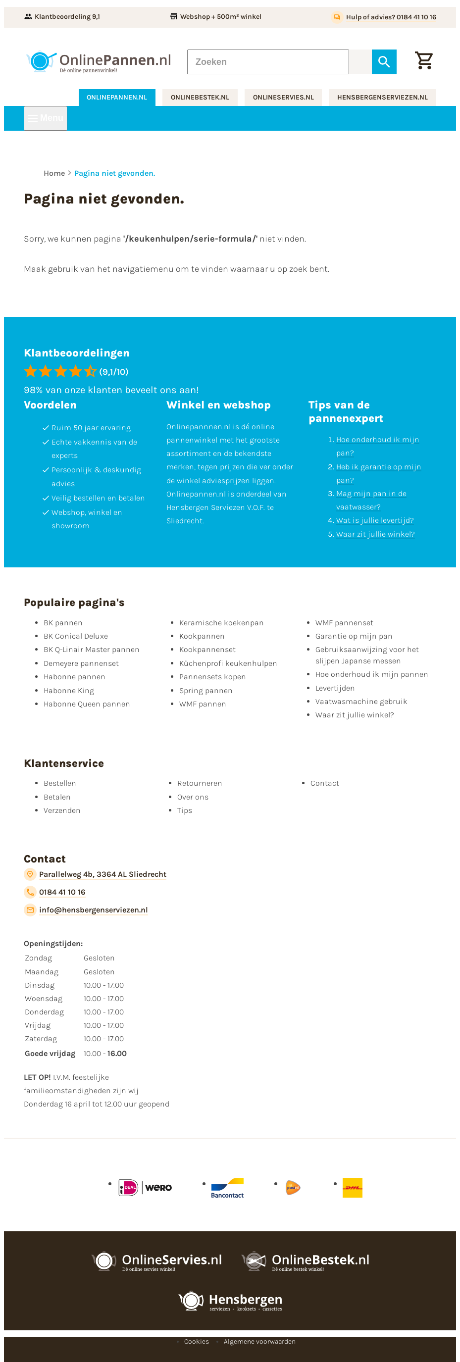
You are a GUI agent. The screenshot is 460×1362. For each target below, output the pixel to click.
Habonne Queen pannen (87, 703)
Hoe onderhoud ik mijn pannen (371, 674)
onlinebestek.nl (200, 97)
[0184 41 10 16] (55, 892)
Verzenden (62, 810)
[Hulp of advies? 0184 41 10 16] (383, 17)
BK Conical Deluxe (76, 636)
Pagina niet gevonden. (114, 173)
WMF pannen (202, 703)
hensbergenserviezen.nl (382, 97)
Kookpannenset (207, 649)
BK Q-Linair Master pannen (92, 649)
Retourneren (199, 783)
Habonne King (69, 690)
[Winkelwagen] (423, 62)
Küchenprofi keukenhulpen (228, 663)
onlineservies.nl (283, 97)
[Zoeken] (268, 62)
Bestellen (60, 783)
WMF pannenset (344, 622)
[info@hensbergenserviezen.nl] (86, 910)
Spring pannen (206, 690)
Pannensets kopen (212, 676)
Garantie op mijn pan (354, 636)
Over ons (192, 797)
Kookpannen (202, 636)
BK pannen (63, 622)
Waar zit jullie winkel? (375, 534)
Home (54, 173)
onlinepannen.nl (117, 97)
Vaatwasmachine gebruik (361, 701)
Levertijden (335, 688)
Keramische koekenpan (221, 622)
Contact (324, 783)
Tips (184, 810)
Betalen (57, 797)
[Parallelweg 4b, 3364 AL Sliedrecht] (95, 874)
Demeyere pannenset (81, 663)
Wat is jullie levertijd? (375, 520)
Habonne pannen (74, 676)
